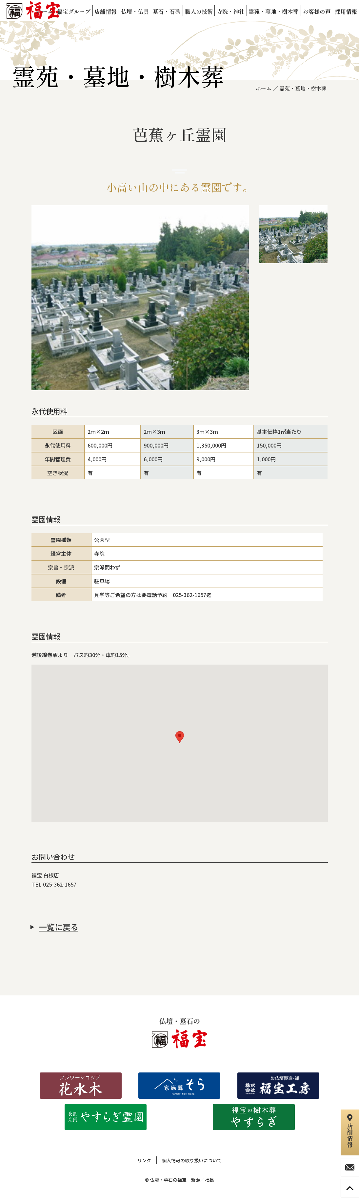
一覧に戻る (58, 927)
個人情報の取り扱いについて (192, 1160)
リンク (144, 1160)
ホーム (263, 88)
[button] (179, 737)
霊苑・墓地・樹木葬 (303, 88)
